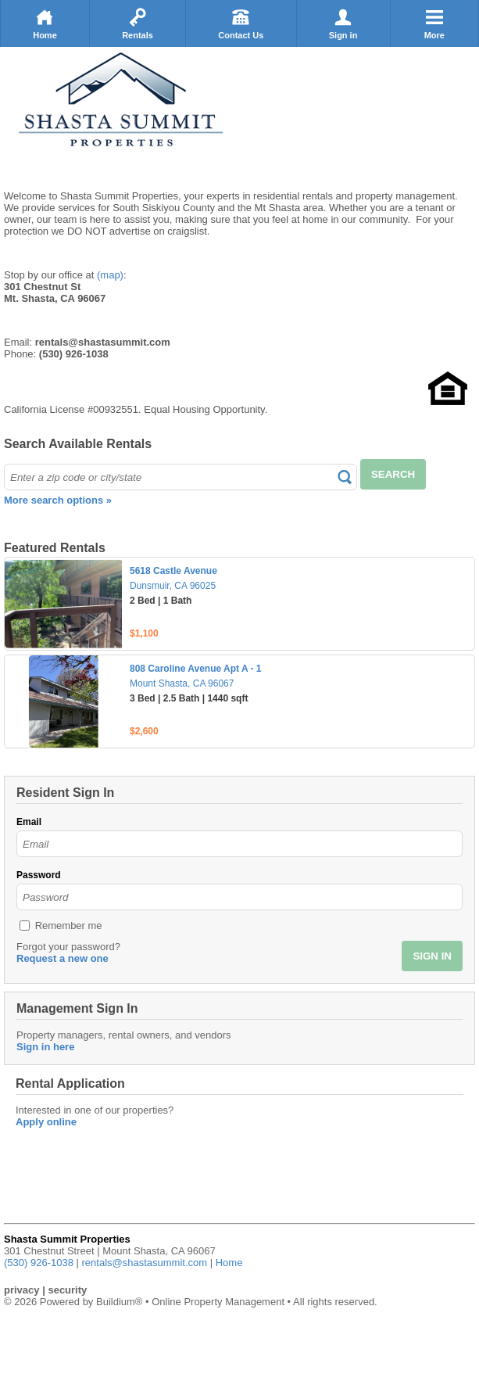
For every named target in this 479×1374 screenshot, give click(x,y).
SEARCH (393, 474)
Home (45, 23)
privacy (22, 1290)
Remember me (68, 925)
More (434, 23)
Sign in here (45, 1047)
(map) (110, 275)
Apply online (46, 1122)
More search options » (58, 500)
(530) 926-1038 (38, 1262)
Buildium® (119, 1302)
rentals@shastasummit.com (145, 1262)
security (67, 1290)
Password (38, 875)
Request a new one (62, 958)
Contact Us (240, 23)
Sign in (343, 23)
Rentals (137, 23)
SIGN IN (432, 956)
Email (28, 821)
